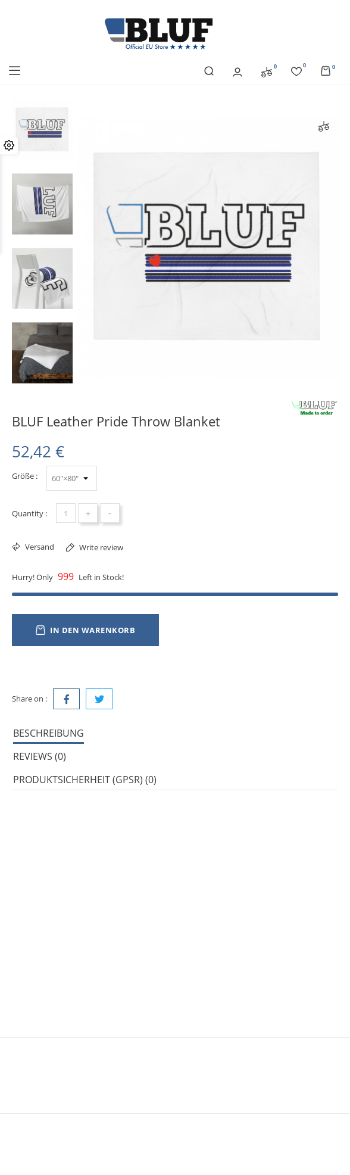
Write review (100, 547)
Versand (38, 546)
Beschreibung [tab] (48, 733)
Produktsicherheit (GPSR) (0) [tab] (85, 779)
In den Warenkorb (85, 630)
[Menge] (66, 513)
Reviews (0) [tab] (39, 756)
